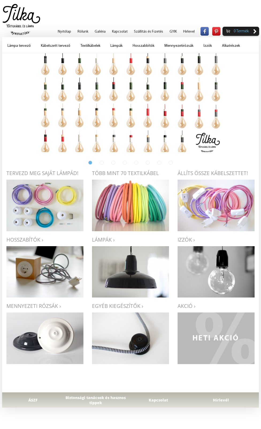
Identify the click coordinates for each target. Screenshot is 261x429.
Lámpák (116, 46)
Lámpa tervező (19, 46)
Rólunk (83, 32)
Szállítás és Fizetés (148, 32)
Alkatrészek (231, 46)
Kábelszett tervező (55, 46)
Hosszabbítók (143, 46)
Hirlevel (189, 32)
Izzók (208, 46)
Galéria (100, 32)
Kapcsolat (120, 32)
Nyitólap (64, 32)
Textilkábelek (90, 46)
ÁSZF (33, 400)
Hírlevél (221, 400)
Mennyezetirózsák (178, 46)
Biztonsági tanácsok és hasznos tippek (96, 400)
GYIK (173, 32)
